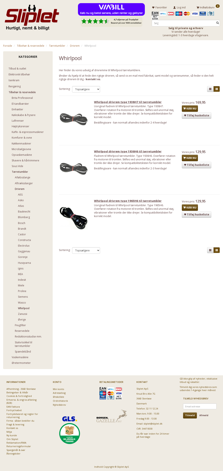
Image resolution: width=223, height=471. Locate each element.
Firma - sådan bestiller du (20, 420)
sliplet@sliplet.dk (153, 423)
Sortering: (64, 88)
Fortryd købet (14, 409)
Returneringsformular (18, 445)
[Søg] (217, 22)
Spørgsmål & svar (15, 449)
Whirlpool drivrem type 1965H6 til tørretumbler (129, 203)
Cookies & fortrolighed (19, 395)
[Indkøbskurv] (208, 6)
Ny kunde (11, 434)
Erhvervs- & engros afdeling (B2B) (21, 401)
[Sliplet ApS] (32, 16)
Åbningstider (13, 452)
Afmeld (203, 414)
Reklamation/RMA (16, 442)
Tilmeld (190, 414)
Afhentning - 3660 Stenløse (21, 388)
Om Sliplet (12, 438)
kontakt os (93, 78)
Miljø (9, 430)
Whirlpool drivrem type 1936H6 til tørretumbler (129, 153)
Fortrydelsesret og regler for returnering (22, 415)
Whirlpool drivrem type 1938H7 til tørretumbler (129, 102)
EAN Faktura (13, 405)
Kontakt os (12, 427)
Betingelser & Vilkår (17, 391)
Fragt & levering (15, 423)
